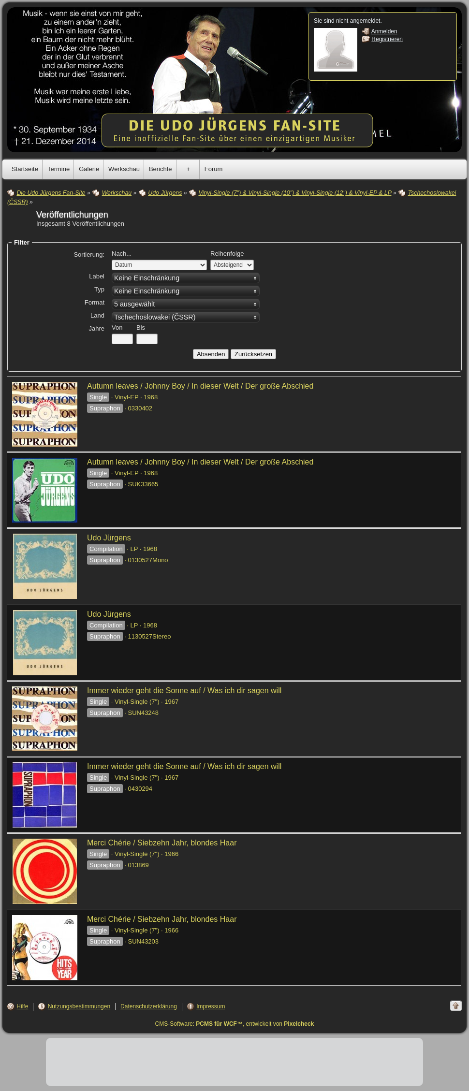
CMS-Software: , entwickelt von (234, 1023)
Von (117, 327)
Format (94, 302)
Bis (140, 327)
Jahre (96, 328)
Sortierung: (88, 254)
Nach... (122, 253)
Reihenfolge (227, 253)
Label (96, 276)
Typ (99, 289)
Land (97, 315)
